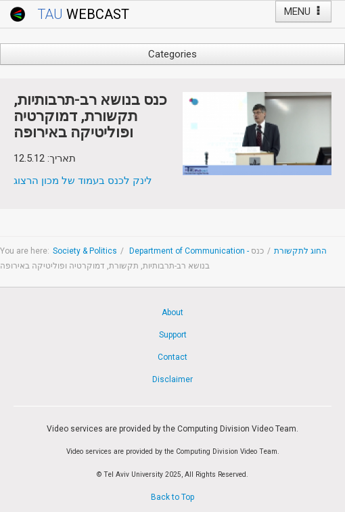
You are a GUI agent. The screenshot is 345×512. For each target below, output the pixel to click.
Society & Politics (85, 251)
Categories (172, 54)
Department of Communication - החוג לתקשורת (227, 251)
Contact (172, 357)
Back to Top (172, 497)
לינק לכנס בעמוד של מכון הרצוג (83, 180)
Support (173, 335)
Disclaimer (172, 379)
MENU (303, 11)
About (172, 312)
